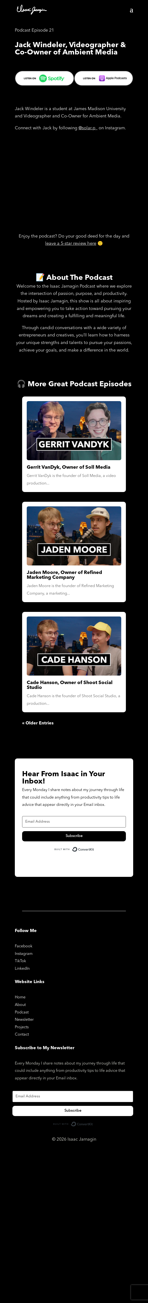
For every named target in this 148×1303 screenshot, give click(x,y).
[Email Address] (74, 822)
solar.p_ (89, 128)
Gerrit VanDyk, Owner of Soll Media (68, 467)
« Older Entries (38, 723)
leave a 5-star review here (70, 243)
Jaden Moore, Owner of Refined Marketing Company (64, 575)
